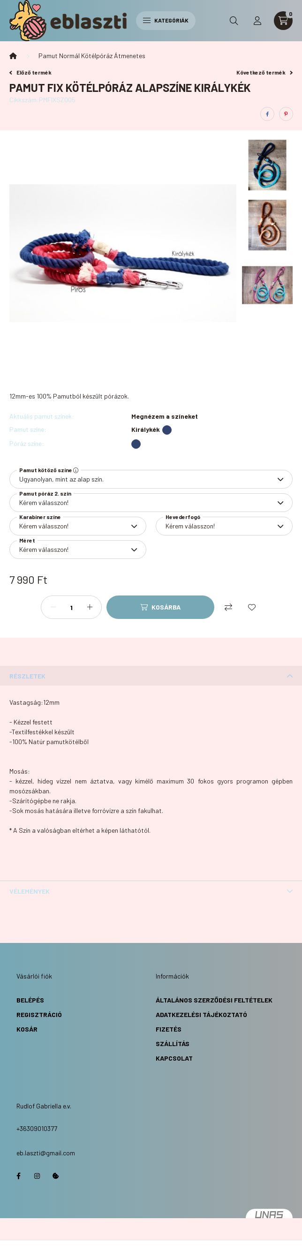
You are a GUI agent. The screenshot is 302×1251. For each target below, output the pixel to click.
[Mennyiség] (71, 607)
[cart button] (283, 20)
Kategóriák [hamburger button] (166, 20)
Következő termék (264, 72)
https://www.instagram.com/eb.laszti (37, 1176)
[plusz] (90, 607)
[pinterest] (286, 114)
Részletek (27, 676)
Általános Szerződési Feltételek (214, 1000)
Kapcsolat (174, 1058)
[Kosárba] (160, 607)
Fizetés (168, 1029)
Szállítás (172, 1044)
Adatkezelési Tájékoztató (201, 1014)
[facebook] (267, 114)
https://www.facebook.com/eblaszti (18, 1176)
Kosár (27, 1029)
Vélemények (29, 891)
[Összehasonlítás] (228, 607)
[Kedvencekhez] (251, 607)
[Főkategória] (13, 56)
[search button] (234, 20)
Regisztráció (39, 1014)
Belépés (30, 1000)
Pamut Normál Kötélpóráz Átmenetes (91, 56)
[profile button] (257, 20)
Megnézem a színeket (164, 416)
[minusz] (53, 607)
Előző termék (30, 72)
